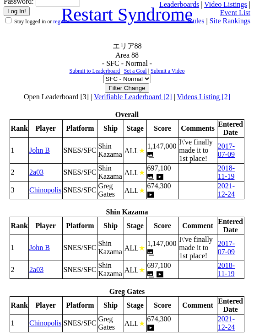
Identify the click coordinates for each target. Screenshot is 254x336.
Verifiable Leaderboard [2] (133, 97)
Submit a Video (167, 71)
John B (39, 150)
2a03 (36, 172)
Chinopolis (45, 190)
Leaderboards (179, 4)
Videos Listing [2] (203, 97)
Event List (235, 12)
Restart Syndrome (127, 14)
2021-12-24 (226, 190)
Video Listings (225, 4)
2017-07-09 (226, 150)
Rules (196, 21)
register (61, 21)
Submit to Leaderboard (95, 71)
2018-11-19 (226, 172)
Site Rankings (230, 21)
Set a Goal (135, 71)
